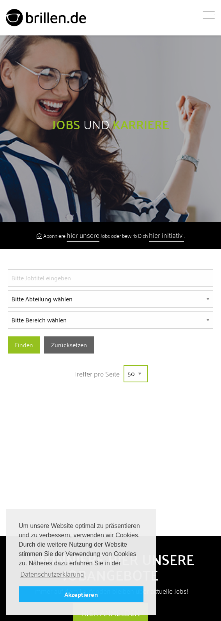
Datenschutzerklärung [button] (52, 574)
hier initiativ (166, 235)
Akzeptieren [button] (81, 594)
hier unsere (83, 235)
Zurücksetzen (69, 344)
